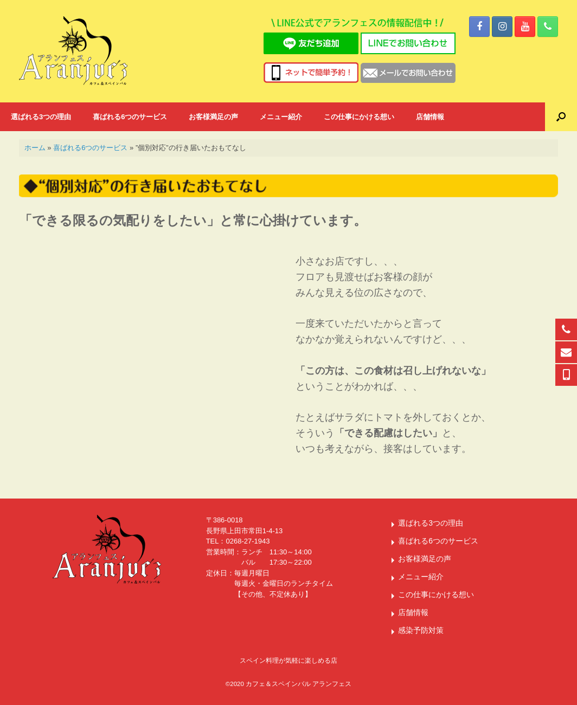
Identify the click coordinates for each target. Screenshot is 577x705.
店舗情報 (430, 117)
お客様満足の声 (213, 117)
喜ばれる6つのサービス (130, 117)
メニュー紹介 (281, 117)
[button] (561, 116)
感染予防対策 (421, 630)
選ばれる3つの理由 (41, 117)
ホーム (35, 148)
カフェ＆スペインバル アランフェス (298, 684)
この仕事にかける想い (359, 117)
